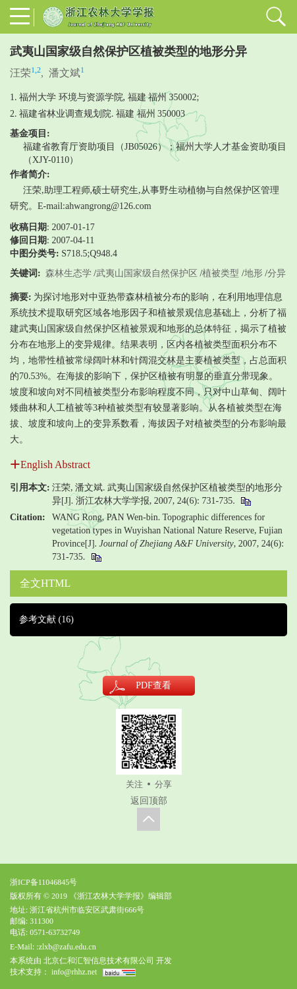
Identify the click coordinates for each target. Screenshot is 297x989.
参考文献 (46, 619)
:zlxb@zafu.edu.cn (65, 946)
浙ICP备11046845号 (43, 882)
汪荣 (20, 72)
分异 (276, 273)
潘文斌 (64, 72)
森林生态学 (68, 273)
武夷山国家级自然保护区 (147, 273)
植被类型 (220, 273)
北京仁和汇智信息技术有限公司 (98, 960)
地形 (253, 273)
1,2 (36, 70)
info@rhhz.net (74, 971)
